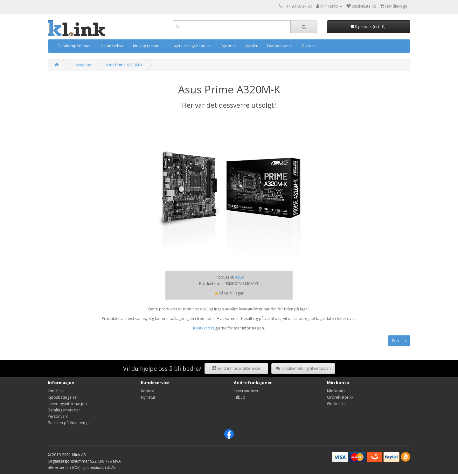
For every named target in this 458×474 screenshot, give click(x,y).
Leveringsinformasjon (67, 403)
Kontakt (148, 391)
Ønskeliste (336, 403)
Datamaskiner (279, 46)
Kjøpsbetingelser (63, 397)
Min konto (336, 391)
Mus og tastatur (147, 46)
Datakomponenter (74, 46)
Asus (239, 277)
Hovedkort (82, 65)
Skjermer (228, 46)
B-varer (308, 46)
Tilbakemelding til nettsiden (303, 368)
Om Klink (56, 391)
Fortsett (399, 340)
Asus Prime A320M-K (124, 65)
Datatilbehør (112, 46)
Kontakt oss (203, 328)
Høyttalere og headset (190, 46)
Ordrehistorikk (340, 397)
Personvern (58, 416)
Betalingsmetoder (64, 410)
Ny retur (148, 397)
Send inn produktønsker (236, 368)
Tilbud (239, 397)
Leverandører (246, 391)
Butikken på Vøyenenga (69, 422)
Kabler (252, 46)
